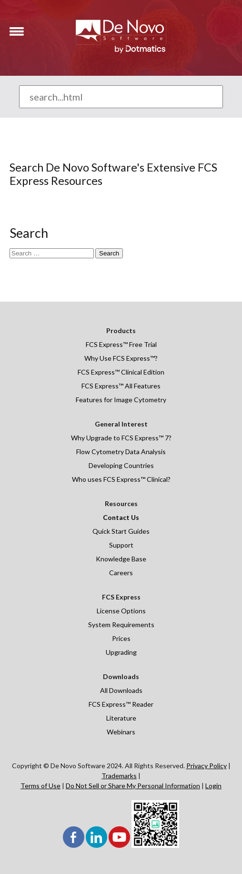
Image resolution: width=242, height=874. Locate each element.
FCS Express (104, 344)
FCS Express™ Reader (121, 704)
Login (213, 786)
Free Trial (142, 344)
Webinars (121, 732)
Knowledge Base (121, 559)
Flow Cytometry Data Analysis (121, 451)
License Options (121, 611)
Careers (121, 573)
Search (109, 253)
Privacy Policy (206, 766)
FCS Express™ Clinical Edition (121, 372)
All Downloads (121, 690)
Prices (121, 638)
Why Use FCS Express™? (121, 358)
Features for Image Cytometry (121, 400)
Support (121, 545)
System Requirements (121, 624)
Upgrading (121, 652)
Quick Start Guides (121, 531)
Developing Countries (121, 465)
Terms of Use (40, 786)
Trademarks (119, 776)
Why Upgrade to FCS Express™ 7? (121, 438)
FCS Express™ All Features (121, 386)
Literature (121, 718)
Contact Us (121, 517)
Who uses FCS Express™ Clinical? (121, 479)
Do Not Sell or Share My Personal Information (133, 786)
